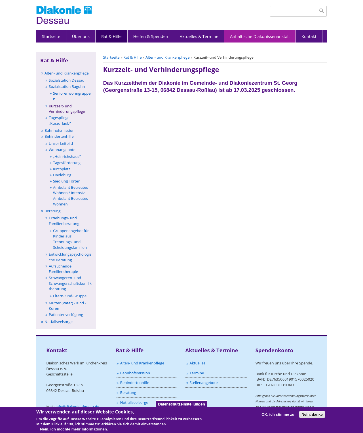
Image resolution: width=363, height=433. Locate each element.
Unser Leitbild (61, 143)
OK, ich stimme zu (277, 416)
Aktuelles (198, 363)
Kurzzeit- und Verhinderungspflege (67, 108)
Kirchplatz (61, 168)
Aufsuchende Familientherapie (63, 269)
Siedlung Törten (66, 181)
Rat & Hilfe (111, 36)
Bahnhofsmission (60, 130)
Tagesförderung (67, 162)
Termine (197, 372)
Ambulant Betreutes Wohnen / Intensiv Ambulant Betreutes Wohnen (70, 196)
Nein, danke (312, 416)
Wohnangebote (62, 149)
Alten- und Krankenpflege (167, 57)
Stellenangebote (204, 382)
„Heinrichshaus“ (67, 156)
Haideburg (62, 174)
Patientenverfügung (66, 314)
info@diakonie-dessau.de (77, 406)
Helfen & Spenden (150, 36)
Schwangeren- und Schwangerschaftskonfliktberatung (70, 283)
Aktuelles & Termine (199, 36)
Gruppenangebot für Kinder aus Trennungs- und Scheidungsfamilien (71, 239)
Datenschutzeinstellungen (181, 406)
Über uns (81, 36)
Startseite (51, 36)
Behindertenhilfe (59, 136)
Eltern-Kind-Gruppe (69, 295)
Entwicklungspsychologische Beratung (70, 257)
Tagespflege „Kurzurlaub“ (60, 120)
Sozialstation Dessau (66, 80)
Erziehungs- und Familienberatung (64, 220)
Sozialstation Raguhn (67, 86)
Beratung (52, 210)
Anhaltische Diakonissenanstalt (260, 36)
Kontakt (308, 36)
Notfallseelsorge (59, 321)
